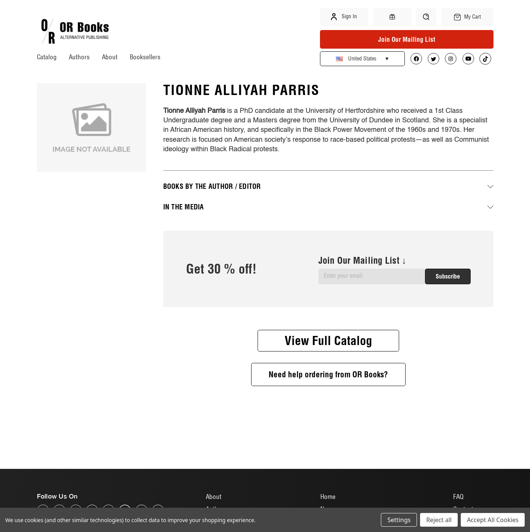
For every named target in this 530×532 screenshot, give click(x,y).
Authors (79, 57)
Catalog (47, 57)
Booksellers (145, 57)
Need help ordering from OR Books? (328, 374)
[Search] (426, 17)
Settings (399, 520)
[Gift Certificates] (392, 17)
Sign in (344, 17)
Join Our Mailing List (406, 39)
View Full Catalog (328, 340)
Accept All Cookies (493, 520)
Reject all (439, 520)
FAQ (458, 496)
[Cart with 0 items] (467, 17)
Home (328, 496)
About (110, 57)
